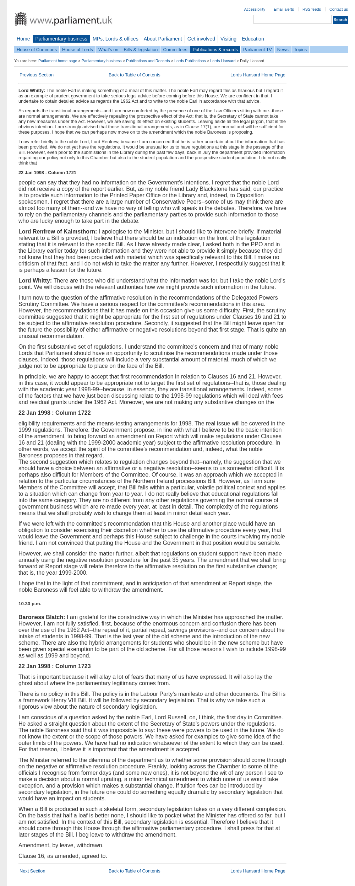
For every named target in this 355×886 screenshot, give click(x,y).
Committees (175, 49)
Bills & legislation (141, 49)
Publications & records (215, 49)
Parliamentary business (61, 39)
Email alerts (284, 9)
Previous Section (37, 74)
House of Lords (77, 49)
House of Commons (37, 49)
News (283, 49)
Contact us (338, 9)
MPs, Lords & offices (115, 39)
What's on (108, 49)
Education (253, 39)
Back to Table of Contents (134, 74)
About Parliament (163, 39)
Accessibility (254, 9)
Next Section (32, 871)
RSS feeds (311, 9)
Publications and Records (148, 61)
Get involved (201, 39)
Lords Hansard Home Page (257, 74)
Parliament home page (57, 61)
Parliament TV (257, 49)
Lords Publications (190, 61)
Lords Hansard (222, 61)
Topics (300, 49)
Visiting (228, 39)
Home (23, 39)
